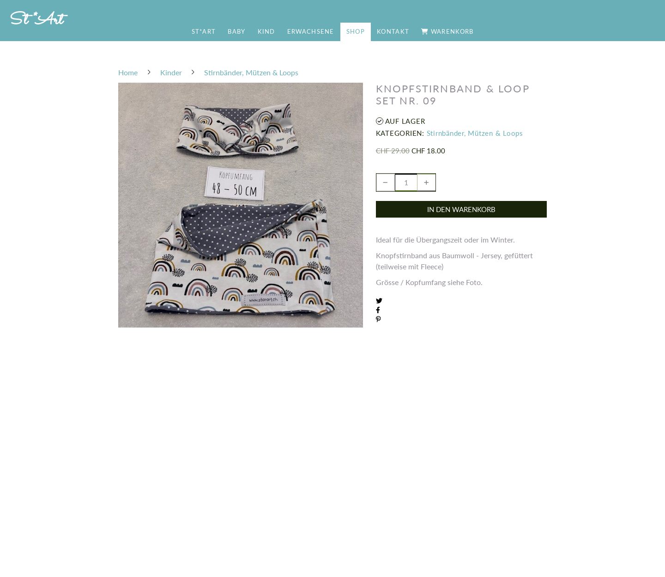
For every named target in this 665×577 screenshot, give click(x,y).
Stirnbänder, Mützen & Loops (475, 133)
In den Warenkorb (461, 209)
